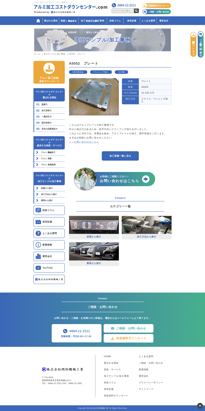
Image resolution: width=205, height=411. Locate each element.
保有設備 (131, 20)
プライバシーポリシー (151, 382)
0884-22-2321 (126, 5)
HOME (107, 356)
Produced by (54, 12)
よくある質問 (148, 20)
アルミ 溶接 (46, 158)
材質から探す (47, 188)
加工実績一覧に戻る (120, 156)
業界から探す (47, 200)
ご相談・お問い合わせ (131, 328)
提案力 (45, 104)
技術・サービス (69, 20)
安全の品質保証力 (50, 129)
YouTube (47, 268)
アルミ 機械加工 (48, 152)
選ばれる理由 (51, 20)
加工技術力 (47, 110)
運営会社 (163, 20)
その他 (121, 72)
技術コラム (115, 20)
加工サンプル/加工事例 (92, 20)
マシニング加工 (101, 72)
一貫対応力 (47, 116)
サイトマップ (146, 389)
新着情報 (47, 245)
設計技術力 (47, 123)
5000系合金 (78, 72)
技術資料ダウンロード (131, 338)
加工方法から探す (49, 194)
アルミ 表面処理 (48, 164)
